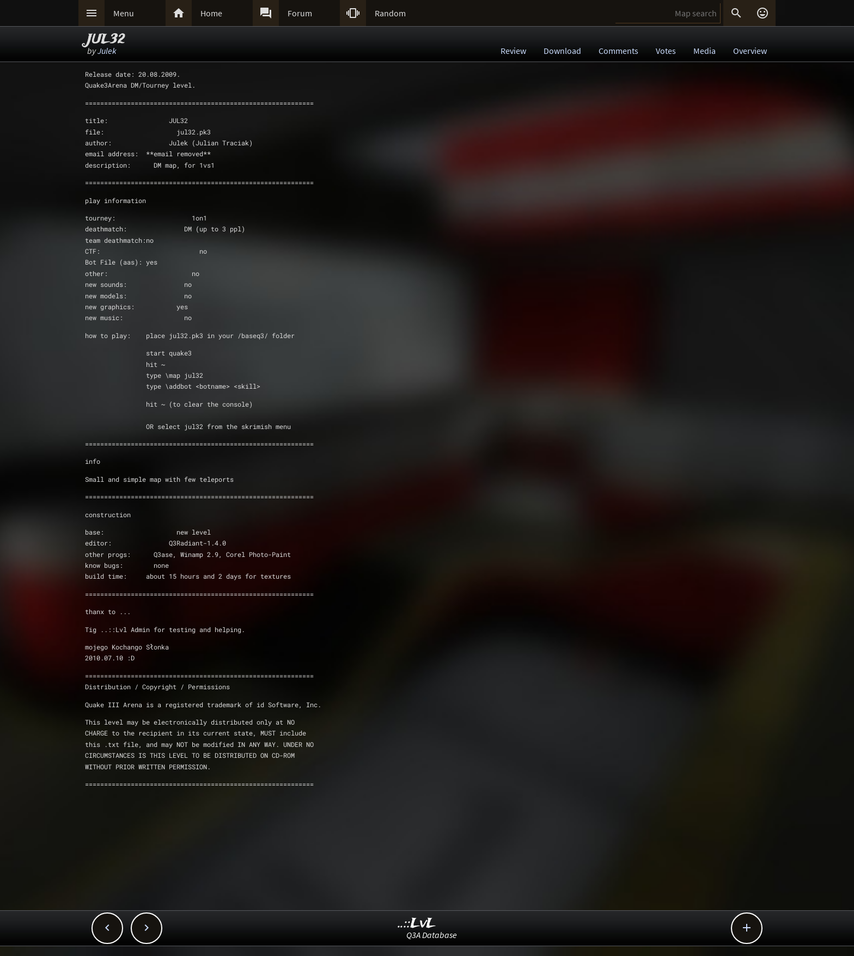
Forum (300, 13)
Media (704, 50)
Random (390, 13)
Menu (123, 13)
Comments (618, 50)
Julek (107, 50)
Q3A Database (431, 934)
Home (211, 13)
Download (562, 50)
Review (513, 50)
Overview (750, 50)
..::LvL (417, 923)
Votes (666, 50)
